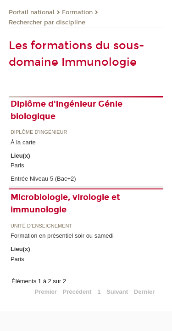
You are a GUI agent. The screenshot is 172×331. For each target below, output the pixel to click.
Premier (45, 291)
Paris (17, 165)
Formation (77, 12)
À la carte (23, 142)
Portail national (32, 12)
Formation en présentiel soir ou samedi (62, 235)
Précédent (77, 291)
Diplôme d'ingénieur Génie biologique (66, 110)
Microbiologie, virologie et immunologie (65, 203)
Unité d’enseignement (41, 226)
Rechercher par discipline (47, 22)
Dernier (144, 291)
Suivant (117, 291)
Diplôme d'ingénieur (39, 132)
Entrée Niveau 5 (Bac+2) (43, 178)
